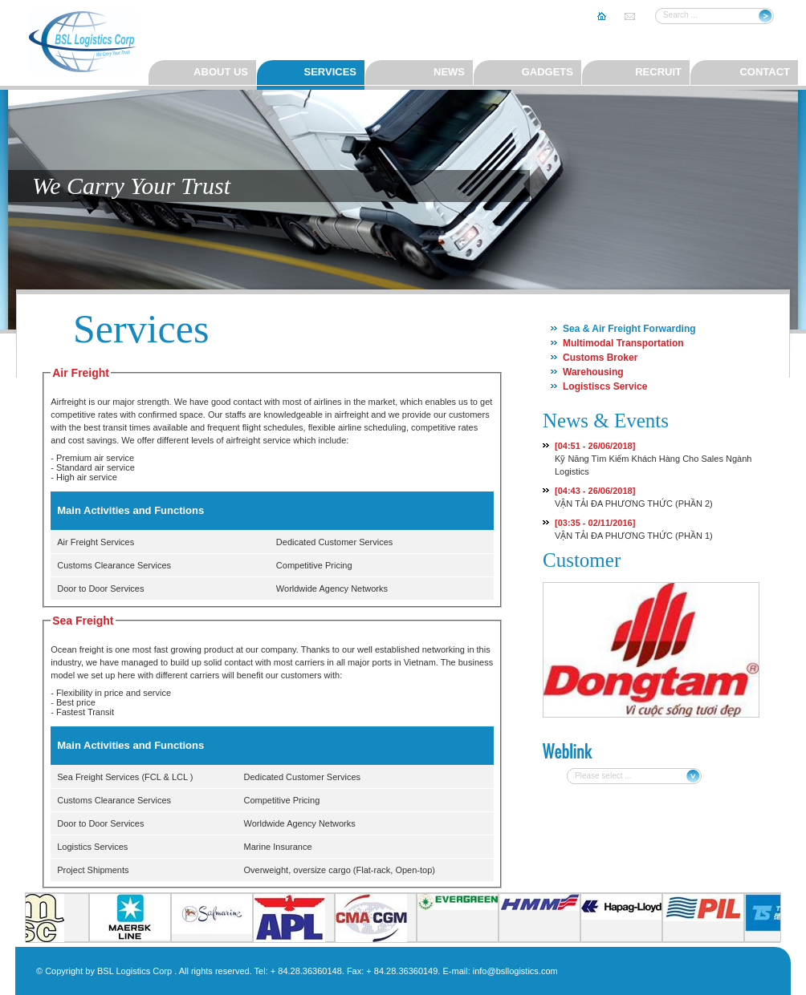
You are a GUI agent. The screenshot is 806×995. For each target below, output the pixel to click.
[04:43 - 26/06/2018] (595, 490)
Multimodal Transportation (623, 343)
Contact (764, 72)
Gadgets (547, 72)
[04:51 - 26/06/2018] (595, 446)
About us (220, 72)
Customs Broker (600, 357)
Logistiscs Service (605, 386)
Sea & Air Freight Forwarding (629, 328)
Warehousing (593, 372)
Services (329, 72)
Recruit (658, 72)
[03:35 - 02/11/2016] (595, 523)
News (449, 72)
